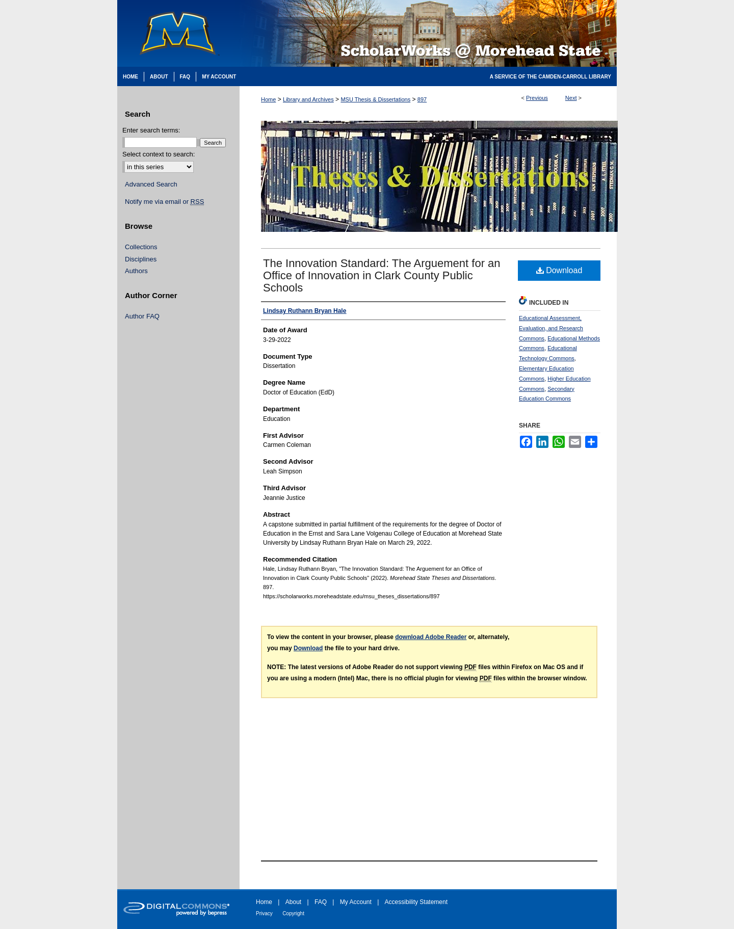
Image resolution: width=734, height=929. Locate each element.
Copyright (293, 913)
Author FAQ (142, 316)
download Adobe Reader (430, 637)
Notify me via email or (164, 202)
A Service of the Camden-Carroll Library (550, 76)
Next (571, 98)
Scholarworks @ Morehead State (428, 33)
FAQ (320, 902)
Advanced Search (151, 184)
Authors (136, 271)
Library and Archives (308, 99)
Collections (141, 247)
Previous (537, 98)
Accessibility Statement (416, 902)
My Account (356, 902)
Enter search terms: (151, 130)
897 (422, 99)
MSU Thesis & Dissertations (375, 99)
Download (559, 270)
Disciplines (140, 259)
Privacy (264, 913)
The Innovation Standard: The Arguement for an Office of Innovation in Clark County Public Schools (382, 275)
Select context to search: (158, 154)
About (293, 902)
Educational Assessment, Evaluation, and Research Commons (551, 328)
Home (268, 99)
